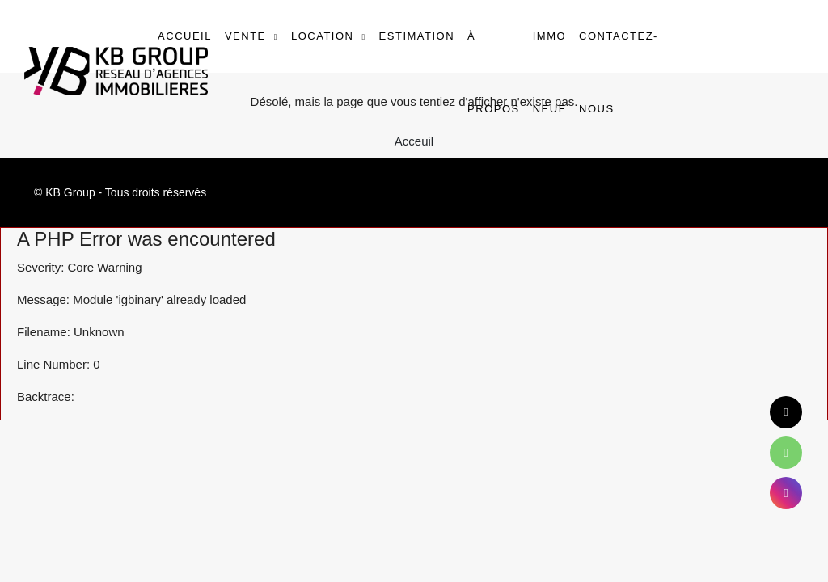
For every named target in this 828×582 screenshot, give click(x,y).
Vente (245, 36)
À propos (493, 72)
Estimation (416, 36)
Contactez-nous (618, 72)
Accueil (185, 36)
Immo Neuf (549, 72)
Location (322, 36)
